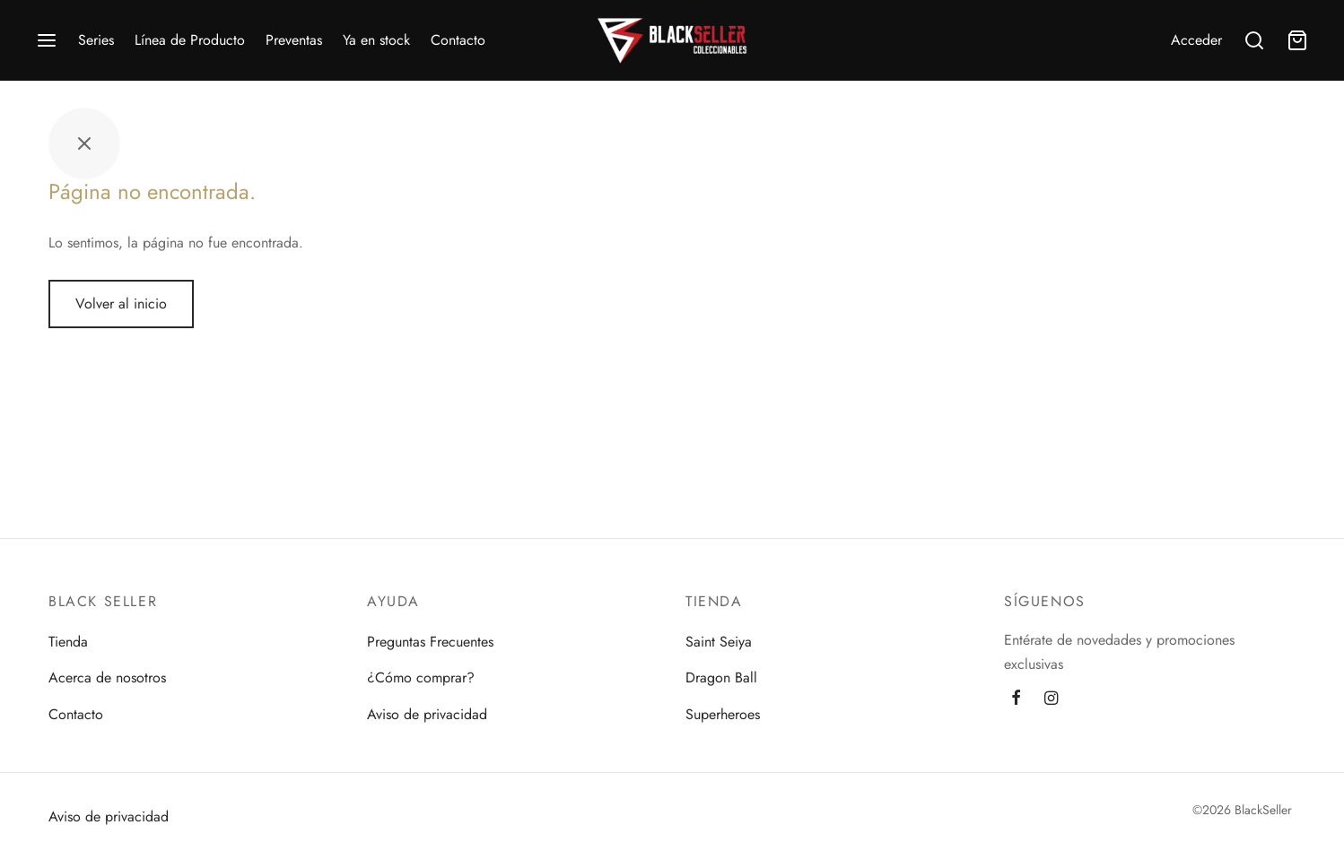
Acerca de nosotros (107, 677)
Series (96, 40)
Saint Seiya (718, 641)
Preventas (294, 40)
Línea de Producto (190, 40)
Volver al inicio (121, 303)
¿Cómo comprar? (421, 677)
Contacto (458, 40)
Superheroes (722, 714)
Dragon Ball (721, 677)
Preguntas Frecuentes (430, 641)
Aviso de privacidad (427, 714)
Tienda (68, 641)
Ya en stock (376, 40)
